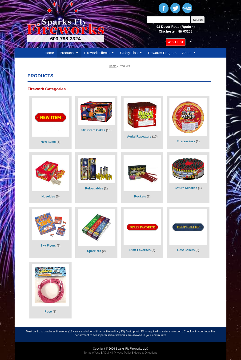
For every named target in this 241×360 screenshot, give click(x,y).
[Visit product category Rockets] (142, 177)
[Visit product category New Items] (50, 122)
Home (49, 53)
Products (69, 53)
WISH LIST (175, 42)
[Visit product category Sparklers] (96, 232)
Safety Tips (131, 53)
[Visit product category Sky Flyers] (50, 232)
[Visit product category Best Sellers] (188, 232)
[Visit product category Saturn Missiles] (188, 177)
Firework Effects (99, 53)
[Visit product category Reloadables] (96, 177)
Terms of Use (92, 352)
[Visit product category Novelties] (50, 177)
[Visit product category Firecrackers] (188, 122)
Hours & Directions (145, 352)
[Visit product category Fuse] (50, 290)
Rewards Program (162, 53)
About (189, 53)
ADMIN (107, 352)
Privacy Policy (123, 352)
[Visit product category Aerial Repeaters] (142, 122)
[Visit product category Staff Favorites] (142, 232)
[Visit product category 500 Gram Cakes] (96, 122)
